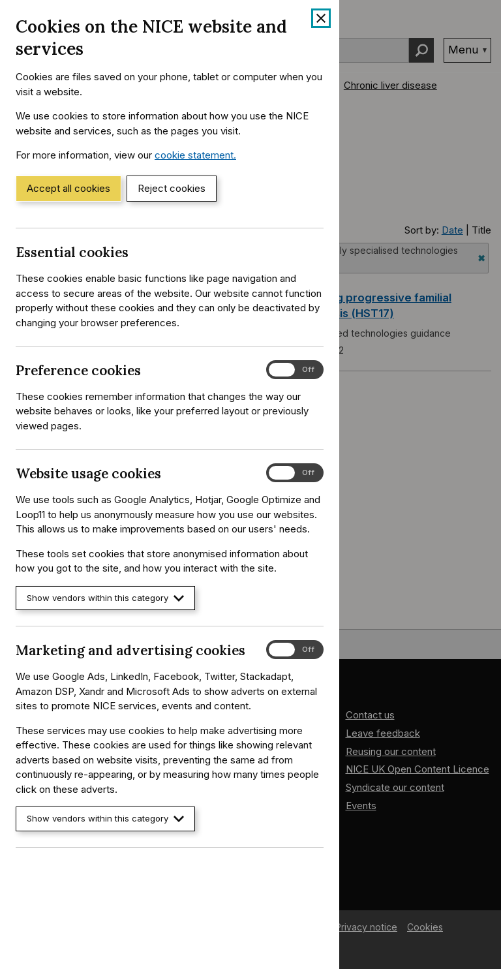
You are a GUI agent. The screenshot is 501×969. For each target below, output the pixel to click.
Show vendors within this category (105, 598)
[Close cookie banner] (321, 18)
